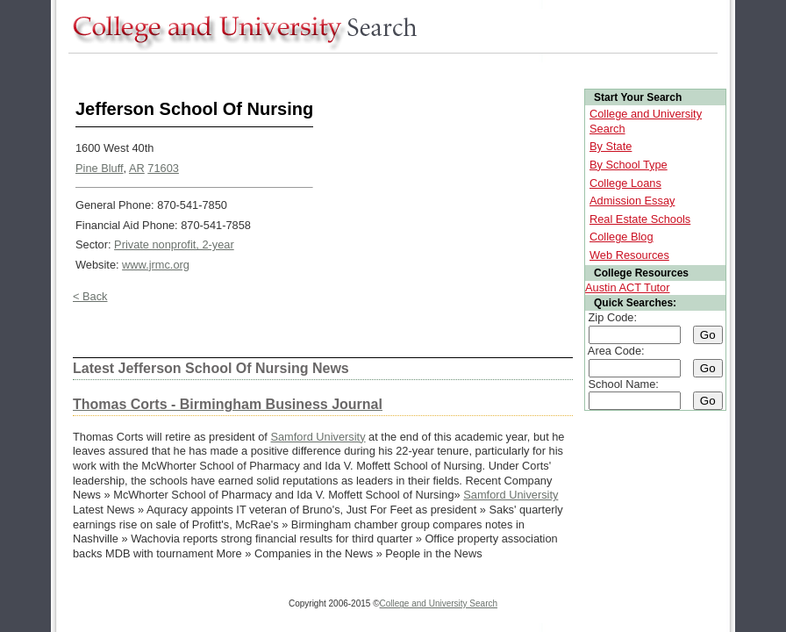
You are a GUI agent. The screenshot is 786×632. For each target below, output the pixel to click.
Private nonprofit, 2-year (174, 244)
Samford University (317, 436)
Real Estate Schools (640, 219)
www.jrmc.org (155, 264)
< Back (90, 296)
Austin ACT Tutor (627, 287)
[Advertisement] (387, 68)
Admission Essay (632, 200)
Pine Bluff (99, 168)
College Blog (622, 236)
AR (137, 168)
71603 (163, 168)
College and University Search (439, 603)
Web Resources (629, 255)
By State (611, 146)
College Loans (625, 183)
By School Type (629, 164)
